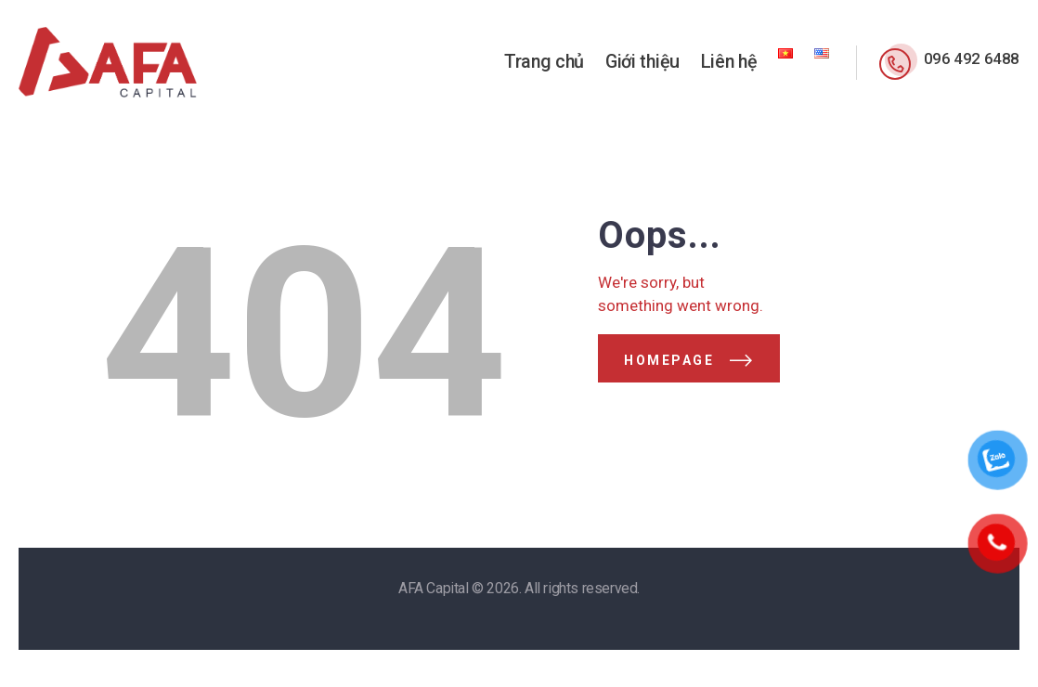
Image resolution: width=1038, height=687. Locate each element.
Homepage (669, 360)
